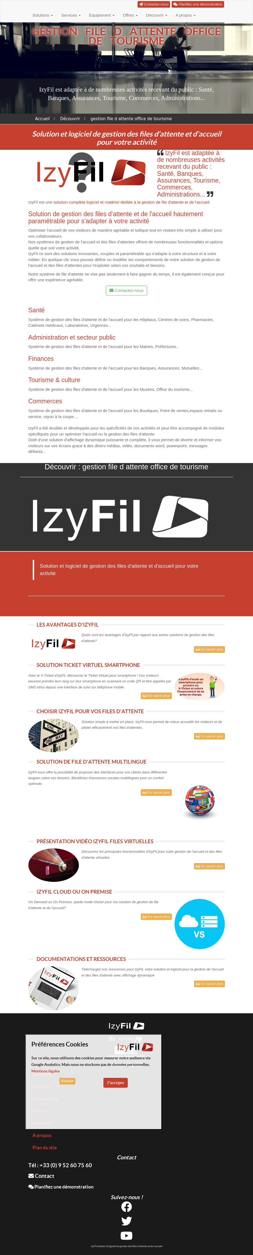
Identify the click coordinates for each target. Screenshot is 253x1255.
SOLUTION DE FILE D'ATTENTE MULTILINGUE (92, 762)
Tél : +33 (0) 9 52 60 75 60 (60, 1165)
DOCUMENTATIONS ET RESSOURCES (81, 959)
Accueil (42, 118)
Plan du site (44, 1147)
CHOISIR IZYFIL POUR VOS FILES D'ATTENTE (90, 711)
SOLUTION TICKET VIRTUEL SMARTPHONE (88, 665)
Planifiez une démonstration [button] (197, 4)
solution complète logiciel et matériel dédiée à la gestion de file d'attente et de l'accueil (131, 202)
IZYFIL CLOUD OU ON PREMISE (74, 892)
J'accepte (115, 1082)
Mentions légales (45, 1071)
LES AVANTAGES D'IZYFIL (68, 625)
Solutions (42, 15)
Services (71, 15)
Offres (130, 15)
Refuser (67, 1081)
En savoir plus (209, 649)
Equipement (102, 15)
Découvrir (156, 15)
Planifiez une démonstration (61, 1186)
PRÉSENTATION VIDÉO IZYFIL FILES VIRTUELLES (95, 841)
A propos (185, 15)
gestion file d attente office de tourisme (131, 118)
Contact (41, 1176)
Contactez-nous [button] (154, 4)
